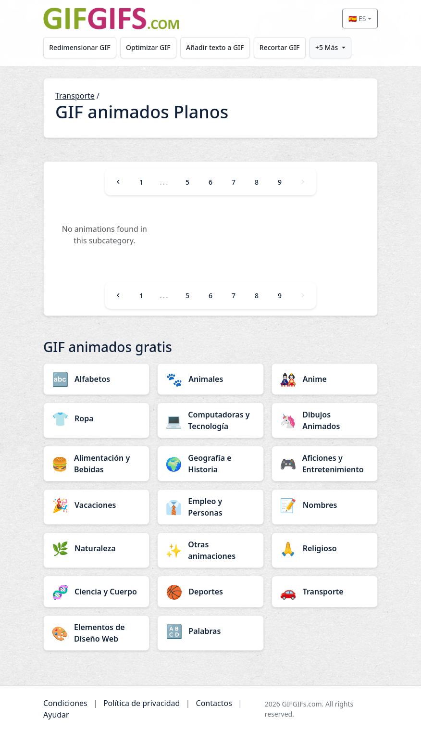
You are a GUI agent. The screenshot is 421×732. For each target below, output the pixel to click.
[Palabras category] (210, 631)
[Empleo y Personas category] (210, 507)
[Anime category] (324, 379)
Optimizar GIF (148, 47)
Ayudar (56, 714)
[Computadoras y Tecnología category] (210, 420)
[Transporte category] (324, 591)
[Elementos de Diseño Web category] (96, 633)
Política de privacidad (141, 703)
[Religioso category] (324, 548)
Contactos (214, 703)
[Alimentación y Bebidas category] (96, 463)
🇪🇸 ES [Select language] (357, 18)
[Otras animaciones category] (210, 550)
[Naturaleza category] (96, 548)
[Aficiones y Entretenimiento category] (324, 463)
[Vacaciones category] (96, 505)
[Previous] (118, 181)
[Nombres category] (324, 505)
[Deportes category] (210, 591)
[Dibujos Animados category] (324, 420)
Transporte (75, 95)
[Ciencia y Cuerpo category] (96, 591)
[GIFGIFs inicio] (111, 18)
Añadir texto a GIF (215, 47)
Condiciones (65, 703)
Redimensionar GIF (79, 47)
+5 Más (326, 47)
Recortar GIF (280, 47)
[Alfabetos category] (96, 379)
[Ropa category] (96, 418)
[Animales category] (210, 379)
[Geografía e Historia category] (210, 463)
